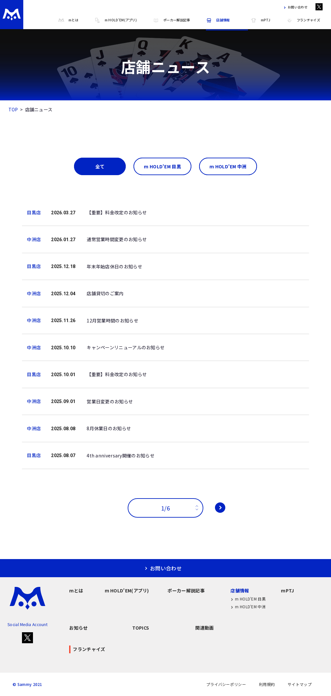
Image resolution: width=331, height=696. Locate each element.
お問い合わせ (295, 7)
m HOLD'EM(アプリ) (115, 20)
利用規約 (267, 684)
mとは (68, 20)
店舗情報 (218, 20)
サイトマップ (300, 684)
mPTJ (260, 20)
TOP (13, 109)
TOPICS (140, 627)
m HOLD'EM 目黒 (248, 599)
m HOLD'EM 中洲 (248, 607)
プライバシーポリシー (226, 684)
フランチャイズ (303, 20)
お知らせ (78, 627)
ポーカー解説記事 (171, 20)
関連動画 (204, 627)
